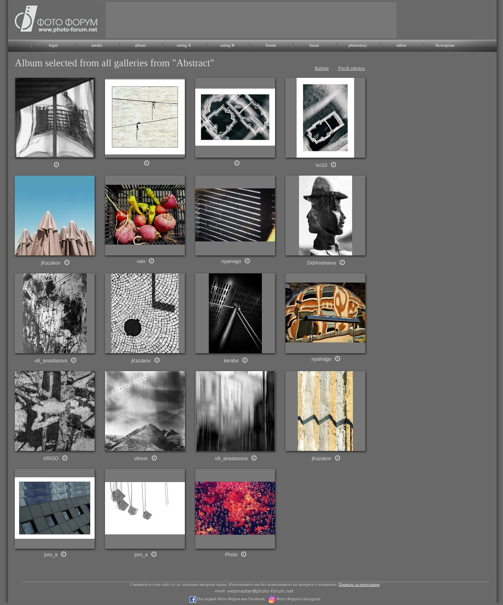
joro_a (50, 555)
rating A (184, 45)
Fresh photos (351, 68)
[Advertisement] (251, 20)
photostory (358, 45)
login (53, 45)
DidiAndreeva (321, 263)
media (96, 45)
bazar (314, 45)
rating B (227, 45)
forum (270, 45)
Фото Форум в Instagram (298, 599)
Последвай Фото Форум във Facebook (230, 599)
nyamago (231, 261)
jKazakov (321, 458)
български (445, 45)
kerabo (231, 361)
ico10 (321, 165)
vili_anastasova (231, 458)
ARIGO (51, 458)
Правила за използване (359, 584)
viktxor (141, 458)
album (140, 45)
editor (401, 45)
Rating (322, 68)
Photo (231, 555)
